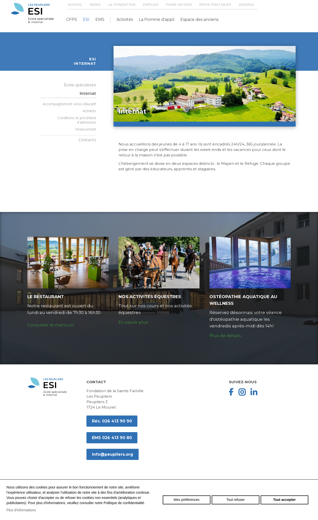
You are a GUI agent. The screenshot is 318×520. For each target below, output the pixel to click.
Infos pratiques (215, 4)
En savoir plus (133, 322)
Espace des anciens (199, 19)
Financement (85, 129)
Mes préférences (186, 500)
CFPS (71, 19)
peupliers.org (32, 13)
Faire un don (179, 4)
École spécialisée (80, 85)
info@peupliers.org (112, 454)
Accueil (75, 4)
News (95, 4)
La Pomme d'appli (156, 19)
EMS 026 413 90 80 (112, 437)
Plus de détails (225, 335)
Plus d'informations (21, 510)
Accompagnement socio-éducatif (69, 104)
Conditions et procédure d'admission (76, 120)
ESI (86, 19)
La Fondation (121, 4)
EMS (99, 19)
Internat (88, 93)
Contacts (87, 139)
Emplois (151, 4)
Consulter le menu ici (50, 324)
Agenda (246, 4)
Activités (125, 19)
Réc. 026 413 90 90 (112, 421)
